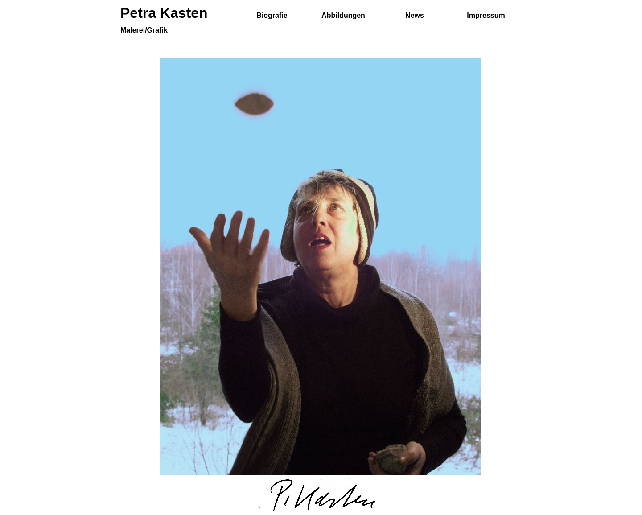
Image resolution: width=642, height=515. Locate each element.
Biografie (271, 15)
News (414, 15)
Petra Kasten (164, 13)
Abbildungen (343, 15)
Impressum (486, 15)
